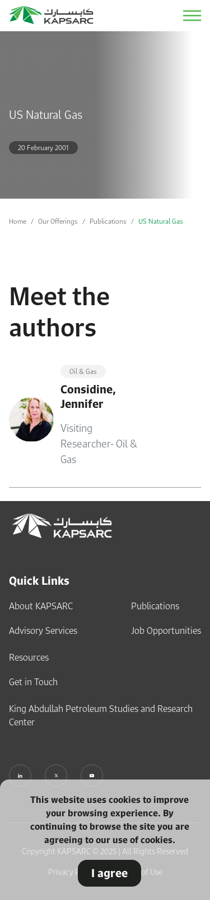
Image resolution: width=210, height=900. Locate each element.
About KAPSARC (41, 606)
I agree (109, 873)
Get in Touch (33, 681)
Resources (29, 657)
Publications (108, 221)
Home (17, 221)
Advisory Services (43, 630)
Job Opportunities (166, 630)
